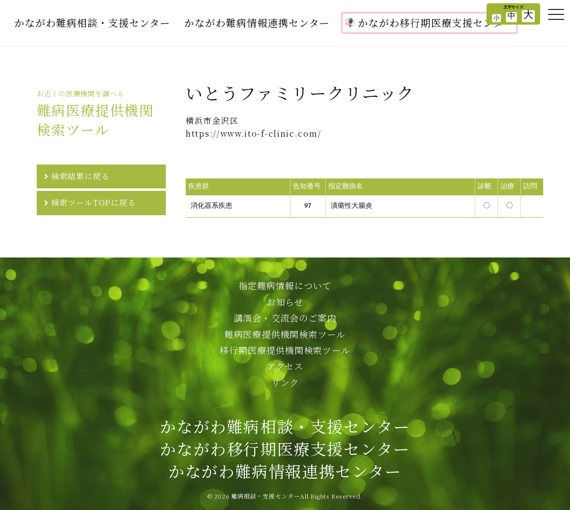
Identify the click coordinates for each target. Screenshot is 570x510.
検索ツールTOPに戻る (93, 202)
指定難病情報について (285, 285)
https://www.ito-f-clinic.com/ (253, 133)
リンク (285, 382)
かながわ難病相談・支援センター (92, 22)
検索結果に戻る (80, 176)
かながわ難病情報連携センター (257, 22)
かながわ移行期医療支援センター (429, 22)
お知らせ (285, 301)
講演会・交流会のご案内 (285, 317)
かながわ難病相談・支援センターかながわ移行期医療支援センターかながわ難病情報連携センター (285, 448)
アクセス (285, 365)
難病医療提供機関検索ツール (285, 334)
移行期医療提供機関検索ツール (284, 349)
